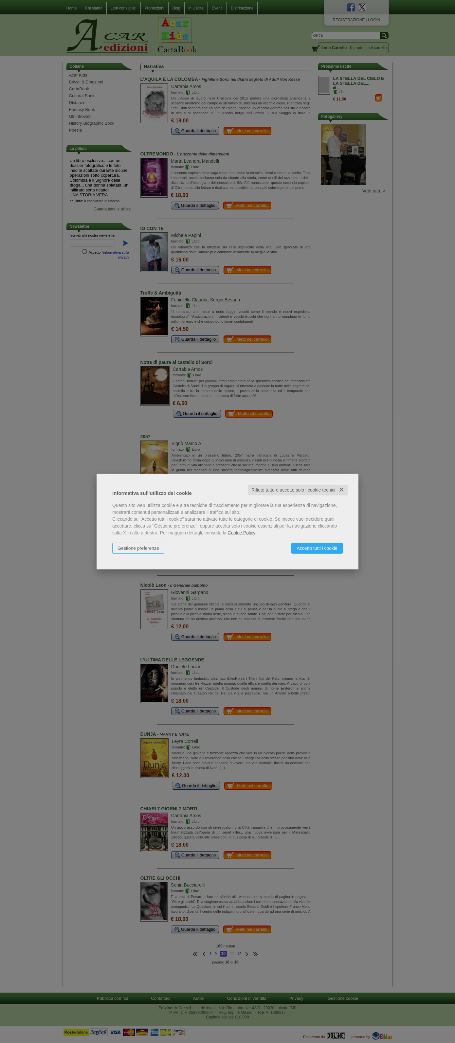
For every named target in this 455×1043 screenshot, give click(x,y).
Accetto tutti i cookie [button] (317, 548)
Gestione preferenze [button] (138, 548)
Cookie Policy (241, 532)
